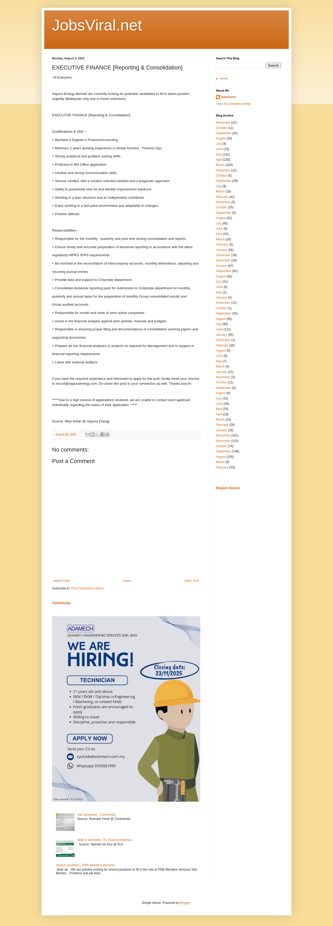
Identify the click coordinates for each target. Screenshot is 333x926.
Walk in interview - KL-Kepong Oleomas (104, 840)
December (223, 255)
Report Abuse (228, 488)
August (221, 138)
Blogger (185, 903)
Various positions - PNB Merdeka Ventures (85, 865)
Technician (61, 603)
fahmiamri (228, 97)
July (218, 144)
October (221, 128)
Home (127, 581)
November (223, 122)
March (220, 165)
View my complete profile (233, 104)
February (222, 197)
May (219, 154)
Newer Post (61, 581)
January (221, 250)
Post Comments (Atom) (87, 588)
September (223, 133)
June (219, 149)
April (219, 160)
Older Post (191, 581)
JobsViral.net (97, 25)
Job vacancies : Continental (96, 814)
